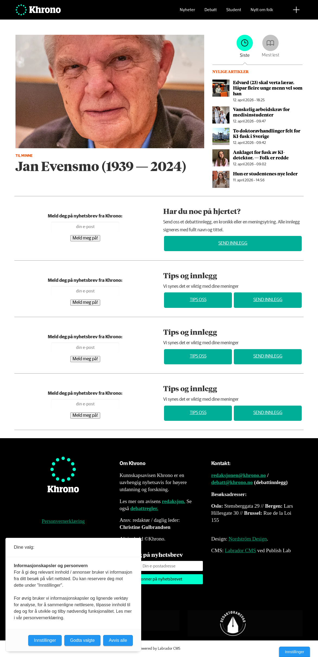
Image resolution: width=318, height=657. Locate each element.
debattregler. (144, 508)
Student (233, 12)
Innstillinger (294, 652)
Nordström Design (248, 539)
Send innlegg (232, 243)
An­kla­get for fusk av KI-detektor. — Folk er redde (261, 155)
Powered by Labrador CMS (159, 648)
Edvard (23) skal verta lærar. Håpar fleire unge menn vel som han (268, 88)
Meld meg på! (85, 238)
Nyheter (187, 12)
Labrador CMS (240, 550)
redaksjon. (173, 501)
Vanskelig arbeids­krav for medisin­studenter (261, 112)
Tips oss (198, 300)
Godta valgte (82, 640)
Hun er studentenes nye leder (265, 173)
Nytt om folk (262, 12)
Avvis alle (118, 640)
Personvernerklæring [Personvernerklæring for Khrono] (63, 521)
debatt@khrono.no (232, 482)
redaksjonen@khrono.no (238, 475)
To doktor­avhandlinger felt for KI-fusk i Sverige (266, 133)
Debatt (210, 12)
